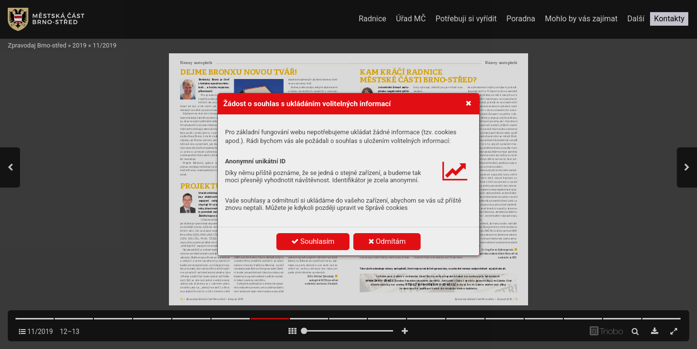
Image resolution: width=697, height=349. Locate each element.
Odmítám (387, 241)
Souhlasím (312, 241)
